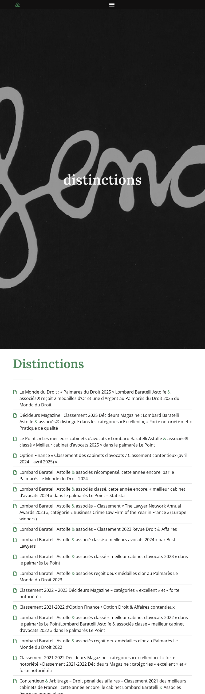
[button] (111, 4)
